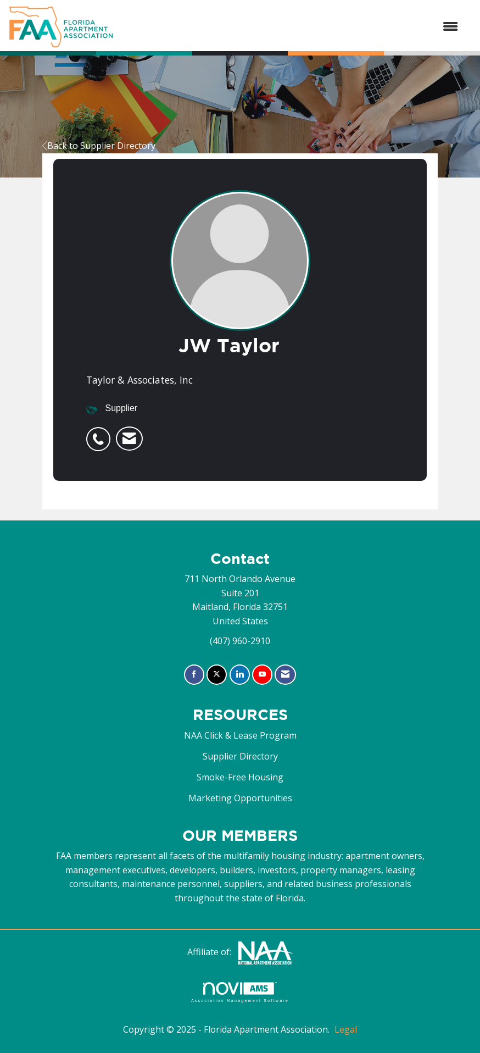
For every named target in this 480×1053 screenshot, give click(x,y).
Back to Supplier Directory (98, 146)
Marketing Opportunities (240, 798)
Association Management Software (240, 992)
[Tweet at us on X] (216, 674)
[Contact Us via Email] (285, 674)
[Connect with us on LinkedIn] (240, 674)
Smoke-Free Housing (240, 777)
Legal (345, 1029)
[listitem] (101, 433)
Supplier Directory (240, 756)
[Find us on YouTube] (262, 674)
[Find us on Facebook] (194, 674)
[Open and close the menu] (291, 27)
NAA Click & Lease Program (240, 735)
